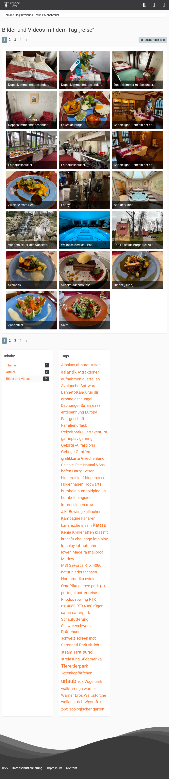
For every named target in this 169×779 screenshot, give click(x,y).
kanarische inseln (76, 525)
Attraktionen (89, 372)
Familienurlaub (74, 425)
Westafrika (94, 701)
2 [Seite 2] (10, 40)
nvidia (90, 578)
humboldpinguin (91, 491)
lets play (100, 539)
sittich (93, 645)
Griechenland (92, 458)
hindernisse (95, 477)
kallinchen (92, 511)
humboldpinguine (76, 497)
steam (66, 652)
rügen (98, 606)
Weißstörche (95, 695)
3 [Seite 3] (15, 40)
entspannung (72, 412)
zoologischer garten (86, 709)
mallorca (95, 552)
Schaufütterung (74, 619)
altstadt (83, 365)
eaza (96, 405)
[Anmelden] (154, 5)
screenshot (86, 638)
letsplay (68, 545)
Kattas (99, 525)
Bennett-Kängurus (77, 392)
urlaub (68, 681)
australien (91, 379)
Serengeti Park (74, 645)
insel (91, 504)
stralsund (83, 652)
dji (96, 392)
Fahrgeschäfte (74, 418)
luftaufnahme (88, 545)
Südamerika (91, 659)
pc (102, 585)
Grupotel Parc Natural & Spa (83, 465)
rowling (81, 599)
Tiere (66, 666)
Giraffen (83, 451)
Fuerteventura (94, 432)
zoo (64, 709)
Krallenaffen (83, 532)
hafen (66, 471)
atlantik (69, 372)
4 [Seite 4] (20, 40)
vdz (80, 681)
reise (92, 592)
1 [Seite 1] (4, 40)
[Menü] (164, 5)
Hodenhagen (72, 484)
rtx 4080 (68, 606)
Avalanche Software (78, 385)
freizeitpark (71, 432)
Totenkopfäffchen (76, 673)
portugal (68, 592)
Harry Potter (83, 471)
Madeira (80, 552)
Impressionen (73, 504)
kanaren (88, 518)
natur (65, 572)
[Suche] (144, 5)
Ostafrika (69, 585)
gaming (86, 438)
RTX (92, 599)
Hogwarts (92, 484)
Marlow (67, 558)
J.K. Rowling (72, 511)
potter (82, 592)
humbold (68, 491)
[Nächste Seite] (26, 40)
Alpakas (68, 365)
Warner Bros (72, 695)
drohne (67, 399)
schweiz (68, 638)
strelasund (70, 659)
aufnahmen (71, 379)
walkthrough (72, 688)
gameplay (69, 438)
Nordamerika (72, 578)
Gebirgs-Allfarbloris (78, 445)
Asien (96, 365)
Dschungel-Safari (76, 405)
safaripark (81, 612)
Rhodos (67, 599)
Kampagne (70, 518)
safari (66, 612)
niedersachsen (84, 572)
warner (90, 688)
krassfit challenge (76, 539)
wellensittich (72, 701)
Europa (91, 412)
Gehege (68, 451)
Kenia (66, 532)
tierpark (80, 666)
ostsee (84, 585)
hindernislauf (72, 477)
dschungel (83, 399)
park (95, 585)
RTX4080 (84, 606)
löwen (66, 552)
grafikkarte (70, 458)
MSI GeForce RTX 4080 (81, 565)
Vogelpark (93, 681)
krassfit (101, 532)
